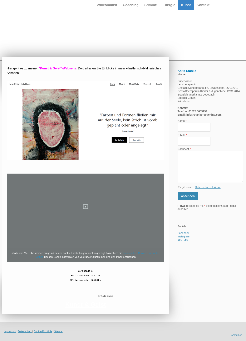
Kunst (186, 5)
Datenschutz (25, 331)
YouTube (183, 239)
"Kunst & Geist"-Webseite (57, 68)
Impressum (10, 331)
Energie (169, 5)
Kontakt (203, 5)
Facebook (183, 233)
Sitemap (58, 331)
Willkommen (107, 5)
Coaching (131, 5)
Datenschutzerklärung (208, 187)
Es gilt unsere (199, 187)
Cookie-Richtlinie (43, 331)
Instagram (183, 236)
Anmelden (236, 335)
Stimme (150, 5)
